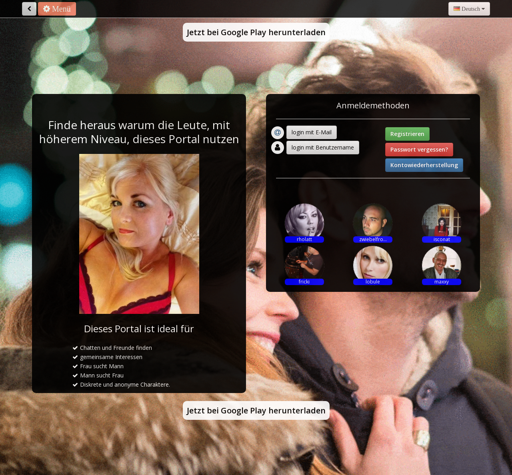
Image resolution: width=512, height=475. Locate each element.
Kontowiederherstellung (424, 165)
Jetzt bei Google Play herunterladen (256, 32)
